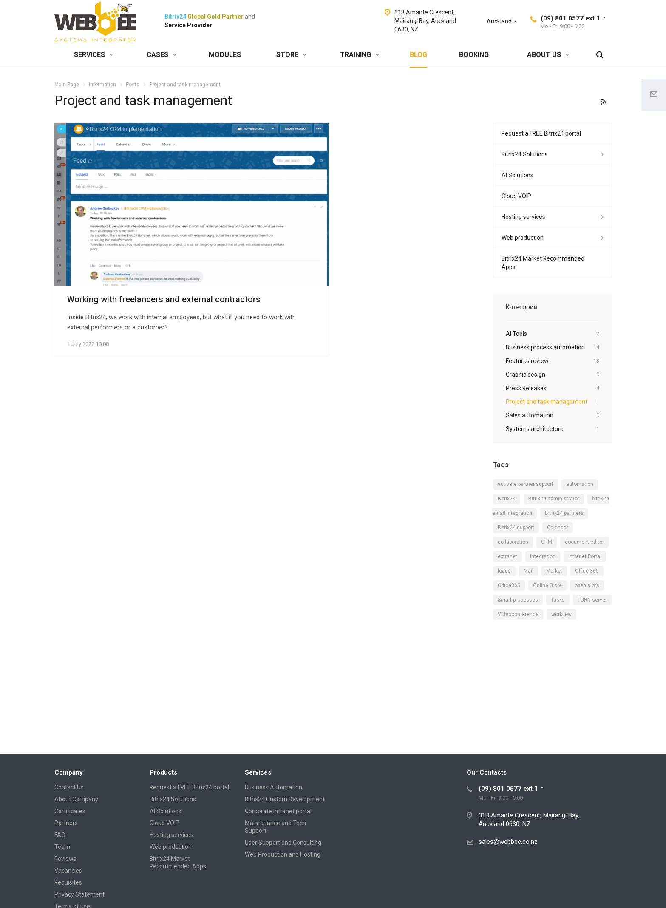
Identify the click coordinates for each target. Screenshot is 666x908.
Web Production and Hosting (282, 854)
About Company (76, 799)
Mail (528, 571)
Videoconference (518, 614)
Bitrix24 (507, 499)
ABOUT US (548, 55)
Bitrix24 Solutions (525, 154)
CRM (546, 542)
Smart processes (518, 600)
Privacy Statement (79, 894)
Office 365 (587, 571)
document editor (584, 542)
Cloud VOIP (516, 196)
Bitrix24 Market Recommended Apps (543, 262)
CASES (161, 55)
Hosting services (523, 216)
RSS (603, 102)
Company (68, 772)
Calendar (557, 528)
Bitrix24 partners (564, 513)
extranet (507, 556)
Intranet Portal (584, 556)
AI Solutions (517, 175)
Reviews (65, 858)
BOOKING (474, 55)
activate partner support (525, 484)
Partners (66, 823)
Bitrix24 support (516, 528)
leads (504, 571)
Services (258, 772)
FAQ (59, 834)
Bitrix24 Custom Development (285, 799)
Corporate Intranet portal (278, 811)
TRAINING (359, 55)
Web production (523, 237)
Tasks (558, 600)
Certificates (69, 811)
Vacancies (68, 870)
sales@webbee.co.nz (508, 842)
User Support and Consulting (283, 842)
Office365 (509, 585)
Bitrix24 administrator (553, 499)
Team (62, 846)
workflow (561, 614)
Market (554, 571)
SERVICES (93, 55)
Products (163, 772)
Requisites (68, 882)
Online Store (547, 585)
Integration (542, 556)
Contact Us (69, 787)
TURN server (592, 600)
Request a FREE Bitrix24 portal (541, 133)
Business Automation (273, 787)
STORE (291, 55)
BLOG (418, 55)
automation (579, 484)
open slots (587, 585)
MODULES (225, 55)
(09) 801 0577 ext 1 (570, 18)
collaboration (513, 542)
